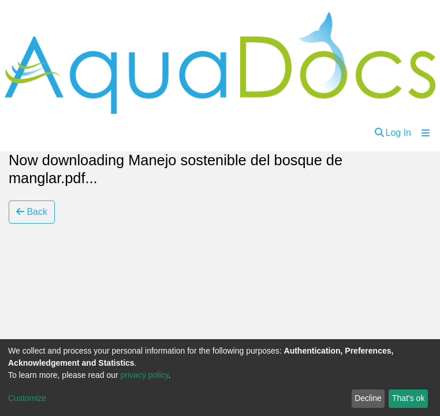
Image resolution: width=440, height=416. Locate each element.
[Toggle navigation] (425, 133)
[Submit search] (379, 132)
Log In (398, 133)
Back (31, 212)
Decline (368, 398)
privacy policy (145, 375)
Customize (27, 398)
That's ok (408, 398)
